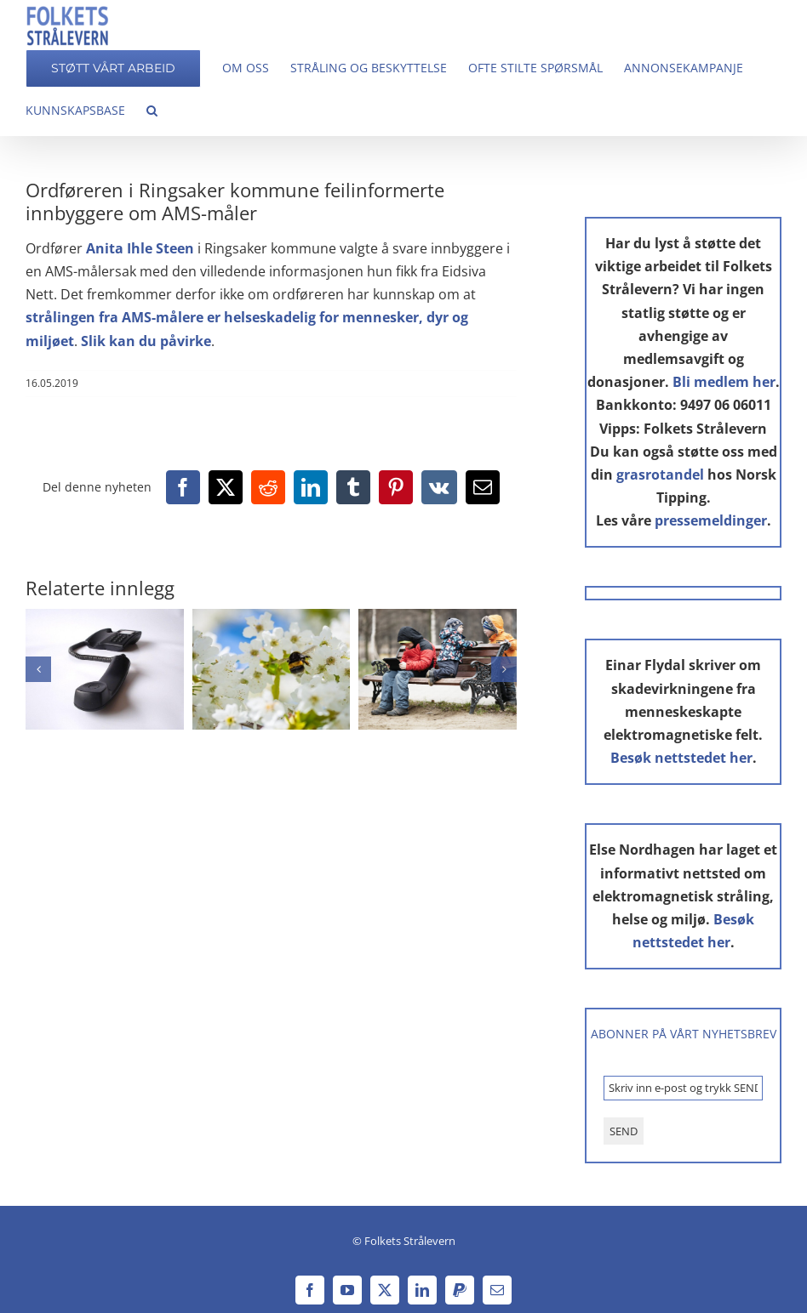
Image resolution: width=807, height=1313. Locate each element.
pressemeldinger (711, 520)
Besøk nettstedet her (681, 757)
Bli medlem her (724, 381)
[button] (151, 110)
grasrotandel (660, 474)
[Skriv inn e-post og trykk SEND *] (683, 1088)
